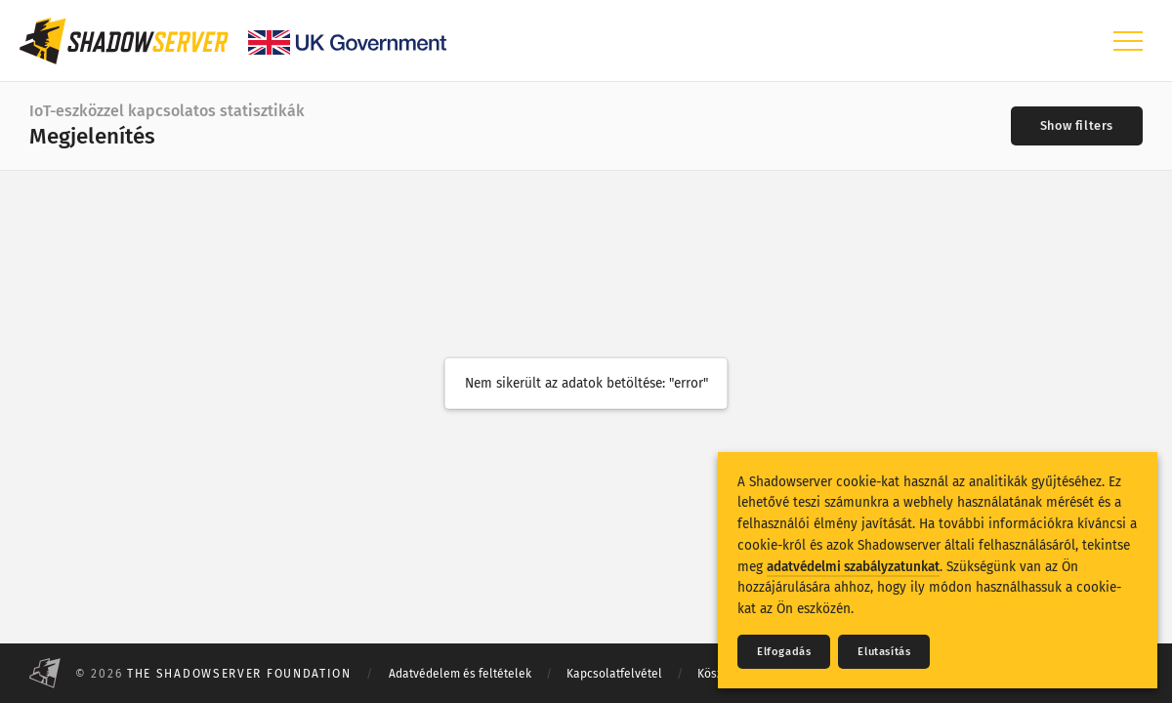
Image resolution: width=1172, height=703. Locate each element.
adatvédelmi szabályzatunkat (853, 566)
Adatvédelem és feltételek (460, 674)
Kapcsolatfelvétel (614, 674)
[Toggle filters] (1077, 125)
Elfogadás (784, 651)
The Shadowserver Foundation (239, 674)
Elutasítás (884, 651)
